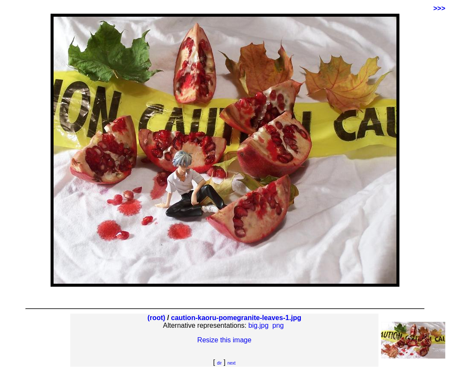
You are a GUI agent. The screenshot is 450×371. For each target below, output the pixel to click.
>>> (439, 8)
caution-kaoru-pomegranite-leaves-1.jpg (236, 317)
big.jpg (259, 325)
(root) (156, 317)
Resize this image (224, 340)
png (278, 325)
